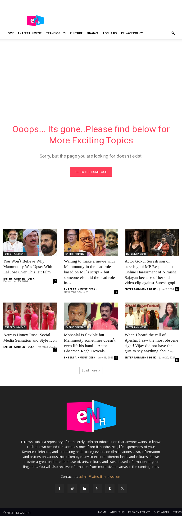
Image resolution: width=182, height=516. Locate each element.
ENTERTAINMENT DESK (18, 278)
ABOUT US (110, 33)
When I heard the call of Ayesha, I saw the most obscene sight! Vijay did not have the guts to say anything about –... (152, 342)
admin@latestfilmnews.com (100, 475)
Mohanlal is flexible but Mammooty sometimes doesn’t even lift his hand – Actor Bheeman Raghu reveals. (89, 342)
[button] (173, 33)
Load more (91, 369)
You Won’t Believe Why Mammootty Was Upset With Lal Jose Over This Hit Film (27, 267)
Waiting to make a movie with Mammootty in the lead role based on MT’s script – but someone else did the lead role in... (89, 272)
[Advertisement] (91, 74)
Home (9, 33)
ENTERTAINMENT (30, 33)
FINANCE (92, 33)
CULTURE (76, 33)
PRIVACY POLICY (132, 33)
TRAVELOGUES (56, 33)
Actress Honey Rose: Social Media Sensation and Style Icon (29, 337)
